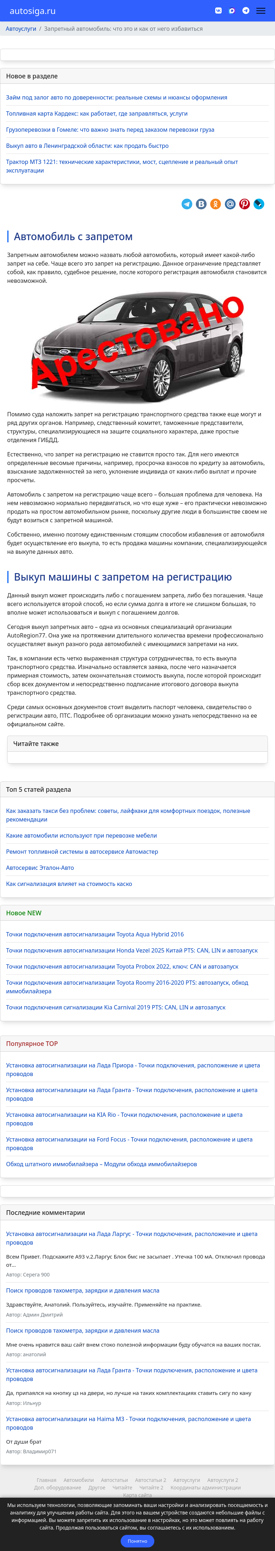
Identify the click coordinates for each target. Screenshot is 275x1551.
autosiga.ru (33, 10)
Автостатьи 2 (150, 1480)
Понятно (137, 1541)
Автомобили (79, 1480)
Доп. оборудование (57, 1487)
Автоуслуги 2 (222, 1480)
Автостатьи (114, 1480)
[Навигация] (260, 10)
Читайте (122, 1487)
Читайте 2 (151, 1487)
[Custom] (245, 10)
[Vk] (218, 10)
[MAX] (232, 10)
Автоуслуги (186, 1480)
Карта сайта (137, 1495)
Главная (47, 1480)
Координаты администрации (205, 1487)
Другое (96, 1487)
